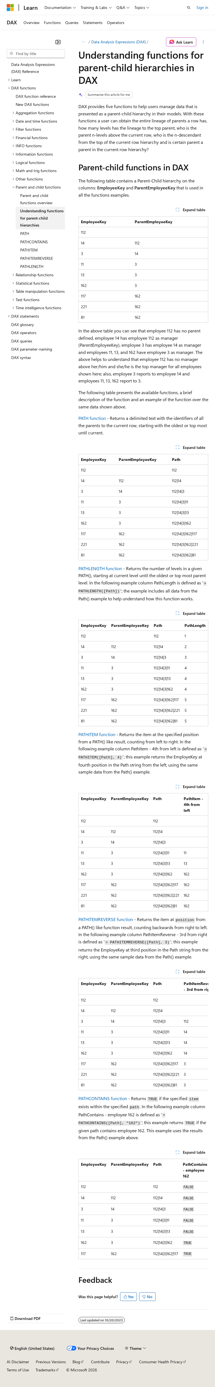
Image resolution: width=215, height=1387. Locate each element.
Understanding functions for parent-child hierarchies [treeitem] (42, 218)
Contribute (100, 1361)
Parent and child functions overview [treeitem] (36, 199)
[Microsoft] (10, 7)
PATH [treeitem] (24, 233)
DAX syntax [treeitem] (21, 357)
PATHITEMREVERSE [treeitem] (36, 258)
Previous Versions (51, 1361)
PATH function (92, 418)
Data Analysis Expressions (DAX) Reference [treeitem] (33, 68)
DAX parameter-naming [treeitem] (31, 349)
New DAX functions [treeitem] (32, 104)
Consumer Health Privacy (161, 1361)
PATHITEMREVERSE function (105, 919)
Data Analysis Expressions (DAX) (118, 41)
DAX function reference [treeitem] (36, 96)
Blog (76, 1361)
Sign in (202, 7)
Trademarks (45, 1369)
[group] (143, 1034)
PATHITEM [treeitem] (29, 250)
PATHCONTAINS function (102, 1098)
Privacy (122, 1361)
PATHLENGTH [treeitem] (31, 266)
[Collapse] (58, 42)
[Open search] (188, 8)
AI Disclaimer (18, 1361)
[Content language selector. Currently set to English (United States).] (32, 1348)
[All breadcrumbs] (83, 41)
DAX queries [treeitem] (21, 341)
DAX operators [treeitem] (23, 332)
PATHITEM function (96, 734)
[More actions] (203, 41)
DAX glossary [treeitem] (22, 324)
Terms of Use (18, 1369)
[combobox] (36, 53)
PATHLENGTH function (100, 568)
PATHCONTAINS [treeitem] (34, 241)
